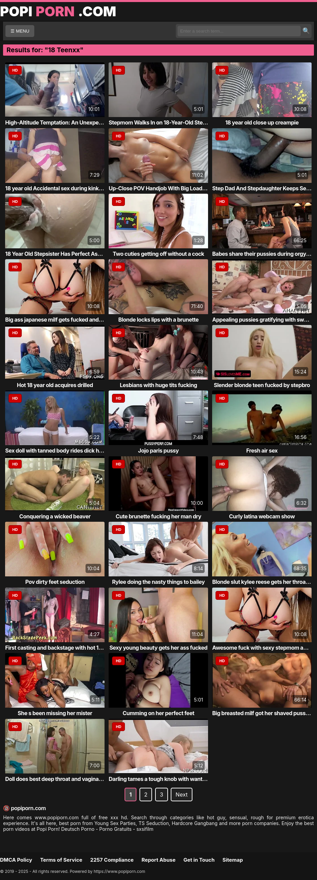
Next (181, 794)
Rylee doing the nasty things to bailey (158, 581)
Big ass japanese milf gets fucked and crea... (60, 319)
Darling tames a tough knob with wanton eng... (166, 779)
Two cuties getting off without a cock (158, 253)
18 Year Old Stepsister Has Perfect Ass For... (59, 253)
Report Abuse (158, 860)
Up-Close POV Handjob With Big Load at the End (168, 188)
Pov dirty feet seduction (55, 581)
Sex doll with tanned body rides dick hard (56, 450)
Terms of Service (61, 860)
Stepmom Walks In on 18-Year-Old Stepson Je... (168, 122)
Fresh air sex (262, 450)
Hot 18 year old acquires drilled (55, 385)
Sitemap (233, 860)
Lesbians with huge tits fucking (158, 385)
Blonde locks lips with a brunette (158, 319)
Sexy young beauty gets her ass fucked (158, 647)
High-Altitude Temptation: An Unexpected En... (63, 122)
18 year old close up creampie (262, 122)
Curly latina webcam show (262, 516)
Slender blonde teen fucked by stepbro (262, 385)
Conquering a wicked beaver (55, 516)
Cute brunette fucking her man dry (158, 516)
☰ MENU (20, 31)
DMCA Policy (16, 860)
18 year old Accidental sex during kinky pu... (59, 188)
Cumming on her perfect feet (158, 713)
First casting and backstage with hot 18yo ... (59, 647)
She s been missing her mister (55, 713)
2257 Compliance (112, 860)
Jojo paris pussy (158, 450)
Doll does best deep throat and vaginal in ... (58, 779)
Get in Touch (199, 860)
